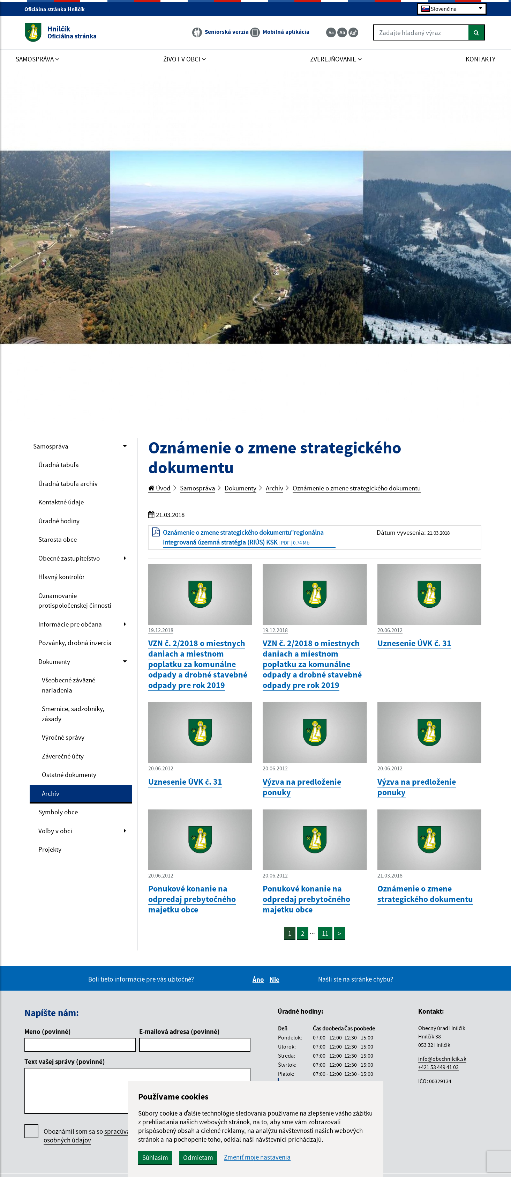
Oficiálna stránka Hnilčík (57, 9)
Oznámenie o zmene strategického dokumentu (357, 488)
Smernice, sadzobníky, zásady (73, 713)
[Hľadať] (476, 32)
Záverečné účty (63, 756)
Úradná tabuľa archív (68, 483)
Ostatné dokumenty (69, 774)
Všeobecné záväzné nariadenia (68, 685)
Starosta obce (57, 539)
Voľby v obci (55, 831)
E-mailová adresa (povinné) (179, 1031)
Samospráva (50, 446)
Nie (275, 979)
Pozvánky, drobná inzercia (75, 642)
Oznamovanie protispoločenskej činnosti (74, 600)
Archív (50, 793)
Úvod (159, 488)
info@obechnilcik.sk (442, 1058)
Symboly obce (58, 812)
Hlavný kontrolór (61, 576)
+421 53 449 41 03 (438, 1067)
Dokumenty (54, 661)
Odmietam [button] (198, 1157)
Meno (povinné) (47, 1031)
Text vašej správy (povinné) (64, 1061)
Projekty (49, 849)
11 (325, 933)
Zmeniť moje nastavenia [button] (257, 1157)
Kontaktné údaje (61, 502)
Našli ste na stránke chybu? (355, 979)
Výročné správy (63, 737)
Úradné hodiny (59, 521)
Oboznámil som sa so (92, 1136)
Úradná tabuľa (58, 464)
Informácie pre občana (70, 624)
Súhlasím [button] (155, 1157)
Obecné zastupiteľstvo (69, 558)
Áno (259, 979)
